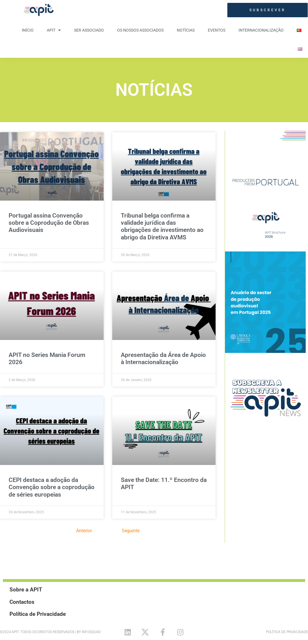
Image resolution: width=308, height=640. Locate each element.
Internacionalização (261, 30)
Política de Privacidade (287, 632)
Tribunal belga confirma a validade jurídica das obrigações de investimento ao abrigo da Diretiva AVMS (162, 226)
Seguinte (131, 530)
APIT (54, 30)
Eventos (216, 30)
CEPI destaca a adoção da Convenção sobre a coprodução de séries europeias (51, 487)
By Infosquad (89, 632)
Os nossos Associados (140, 30)
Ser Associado (89, 30)
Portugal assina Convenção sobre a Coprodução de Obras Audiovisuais (49, 222)
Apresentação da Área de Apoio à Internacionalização (163, 358)
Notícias (186, 30)
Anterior (84, 530)
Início (28, 30)
